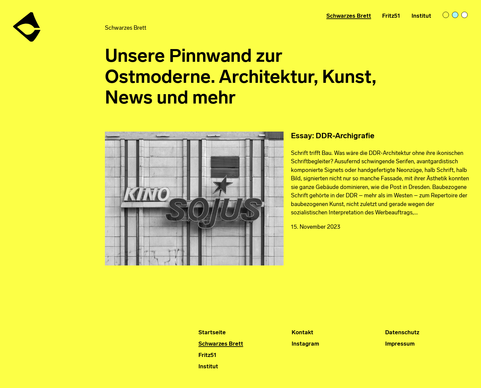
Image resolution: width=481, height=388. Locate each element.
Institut (421, 16)
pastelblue (455, 15)
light (446, 15)
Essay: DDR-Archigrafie (332, 136)
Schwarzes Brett (348, 16)
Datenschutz (402, 333)
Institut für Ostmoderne (27, 24)
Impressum (400, 344)
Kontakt (302, 333)
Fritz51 (391, 16)
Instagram (305, 344)
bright (465, 15)
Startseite (212, 333)
